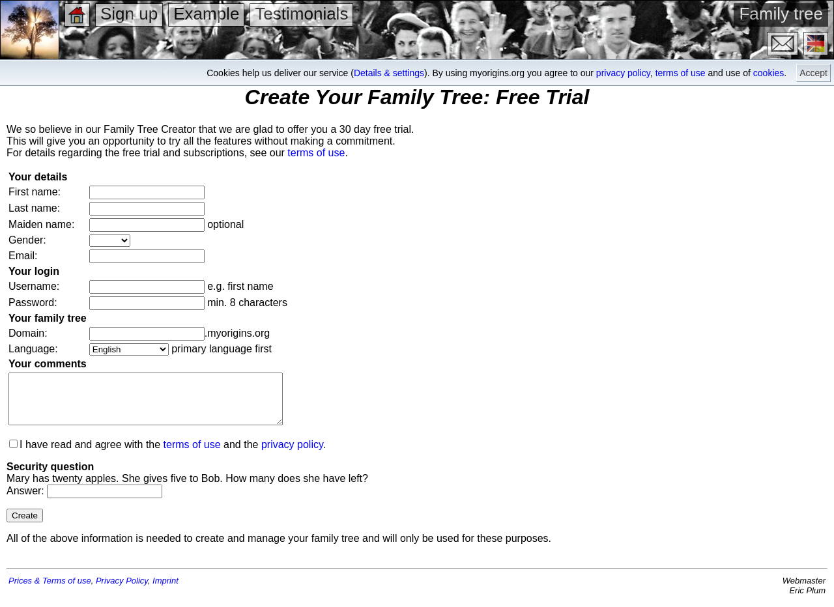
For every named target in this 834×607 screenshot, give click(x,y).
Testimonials (301, 13)
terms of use (680, 73)
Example (206, 13)
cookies (768, 73)
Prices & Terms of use (49, 590)
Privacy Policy (122, 590)
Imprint (165, 590)
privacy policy (623, 73)
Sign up (129, 13)
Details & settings (389, 73)
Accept (813, 73)
